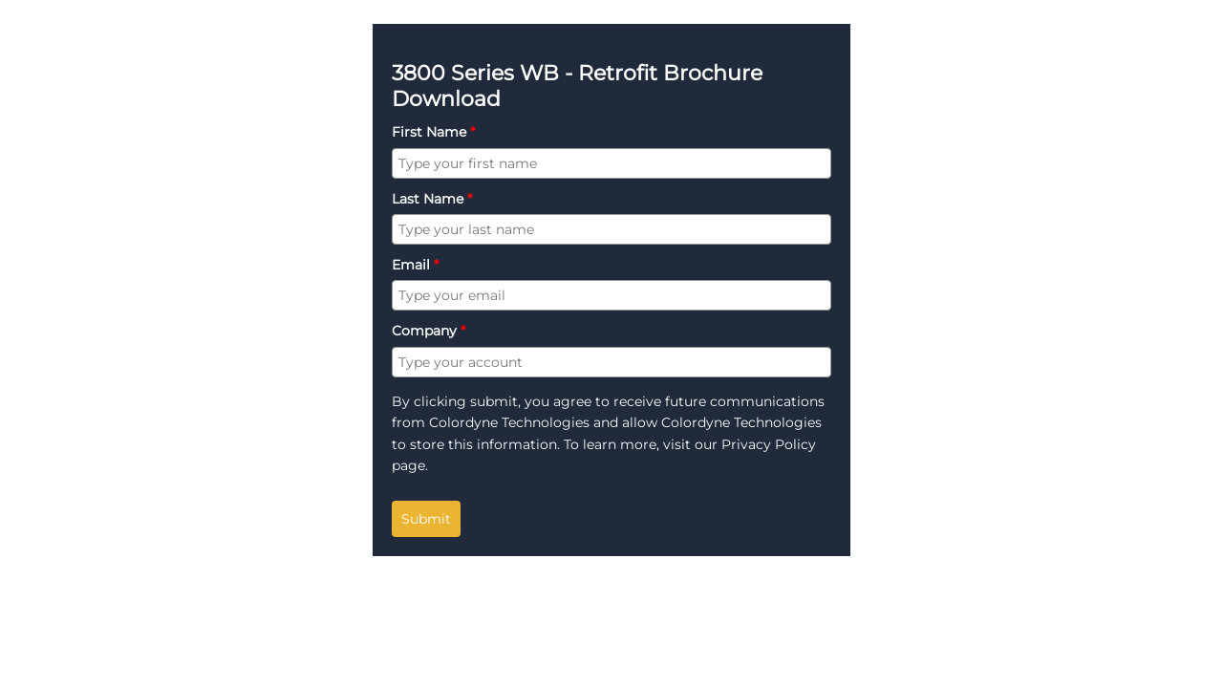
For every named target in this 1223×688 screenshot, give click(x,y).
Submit (426, 518)
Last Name (432, 198)
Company (428, 330)
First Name (433, 131)
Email (415, 264)
